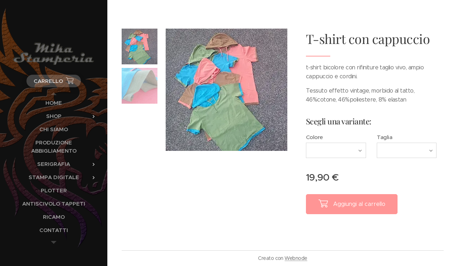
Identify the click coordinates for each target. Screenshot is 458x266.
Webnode (295, 258)
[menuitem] (53, 103)
